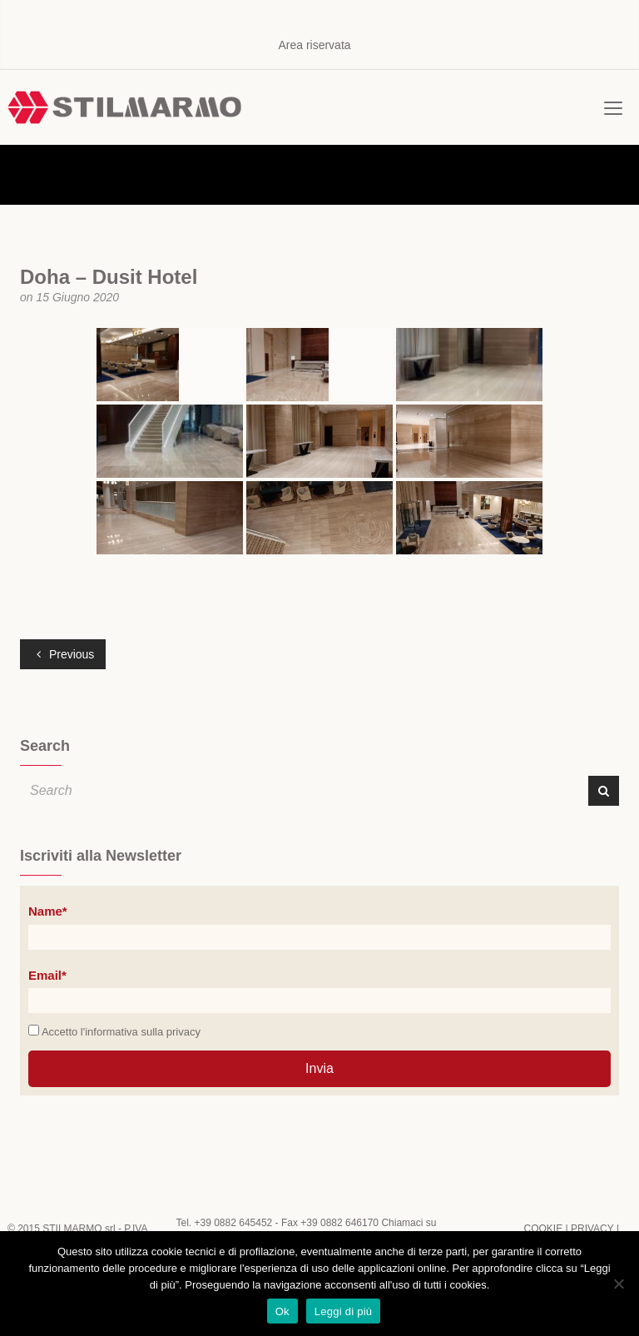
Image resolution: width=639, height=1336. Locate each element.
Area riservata (314, 45)
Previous (65, 654)
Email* (47, 975)
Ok (282, 1311)
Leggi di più (344, 1311)
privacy (183, 1032)
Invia (319, 1068)
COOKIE (542, 1228)
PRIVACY (592, 1228)
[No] (618, 1283)
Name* (47, 911)
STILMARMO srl (78, 1228)
